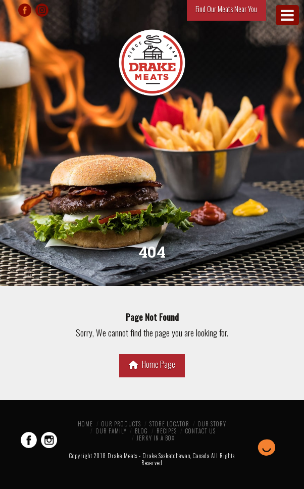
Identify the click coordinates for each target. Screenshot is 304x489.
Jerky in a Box (156, 438)
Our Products (121, 424)
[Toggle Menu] (287, 15)
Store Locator (169, 424)
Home (85, 424)
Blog (141, 431)
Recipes (167, 431)
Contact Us (200, 431)
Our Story (212, 424)
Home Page (152, 364)
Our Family (111, 431)
